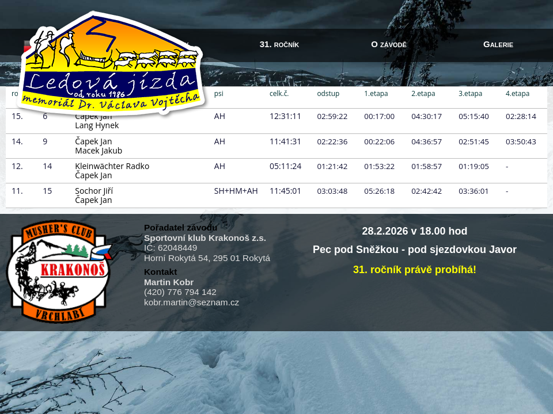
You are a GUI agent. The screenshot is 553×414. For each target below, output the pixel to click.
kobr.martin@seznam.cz (191, 302)
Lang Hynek (97, 125)
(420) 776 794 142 (180, 292)
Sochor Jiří (94, 190)
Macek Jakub (98, 150)
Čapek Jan (93, 141)
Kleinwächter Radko (112, 165)
